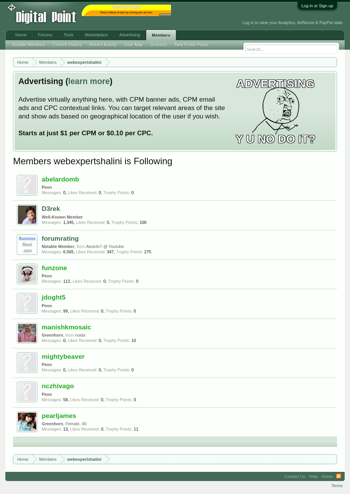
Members (161, 35)
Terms (337, 485)
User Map (134, 44)
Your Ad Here (165, 15)
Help (313, 476)
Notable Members (28, 44)
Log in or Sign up (317, 5)
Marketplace (96, 34)
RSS (338, 476)
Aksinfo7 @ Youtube (105, 246)
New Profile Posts (191, 44)
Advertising (129, 34)
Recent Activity (103, 44)
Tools (69, 34)
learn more (89, 81)
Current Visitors (67, 44)
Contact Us (294, 476)
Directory (158, 44)
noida (80, 335)
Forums (45, 34)
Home (20, 34)
